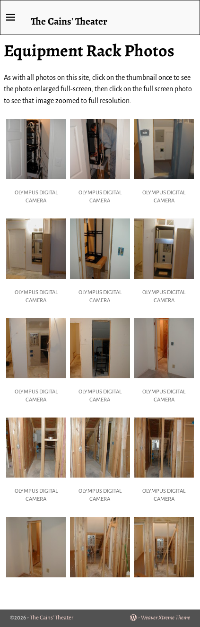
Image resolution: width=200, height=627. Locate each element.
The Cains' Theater (69, 21)
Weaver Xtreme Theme (165, 618)
